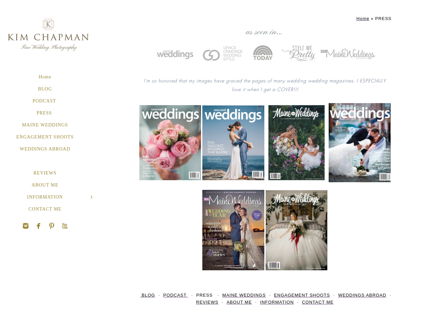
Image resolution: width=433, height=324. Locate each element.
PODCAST (44, 100)
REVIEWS (44, 173)
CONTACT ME (44, 209)
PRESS (45, 112)
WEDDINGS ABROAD (45, 148)
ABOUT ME (45, 185)
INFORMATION (45, 197)
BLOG (45, 88)
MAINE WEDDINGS (45, 124)
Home (45, 76)
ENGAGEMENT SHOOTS (45, 136)
